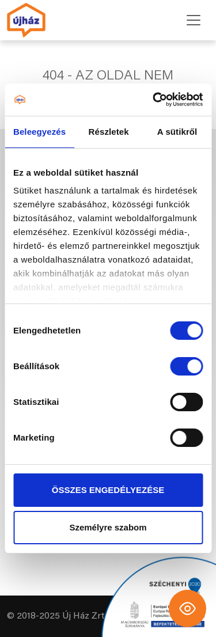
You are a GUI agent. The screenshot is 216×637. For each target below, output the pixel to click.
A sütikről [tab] (177, 131)
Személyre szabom (107, 527)
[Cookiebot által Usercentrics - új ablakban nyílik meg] (154, 99)
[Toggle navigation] (193, 20)
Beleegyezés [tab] (39, 131)
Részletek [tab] (109, 131)
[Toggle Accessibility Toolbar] (187, 608)
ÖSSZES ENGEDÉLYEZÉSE (108, 490)
